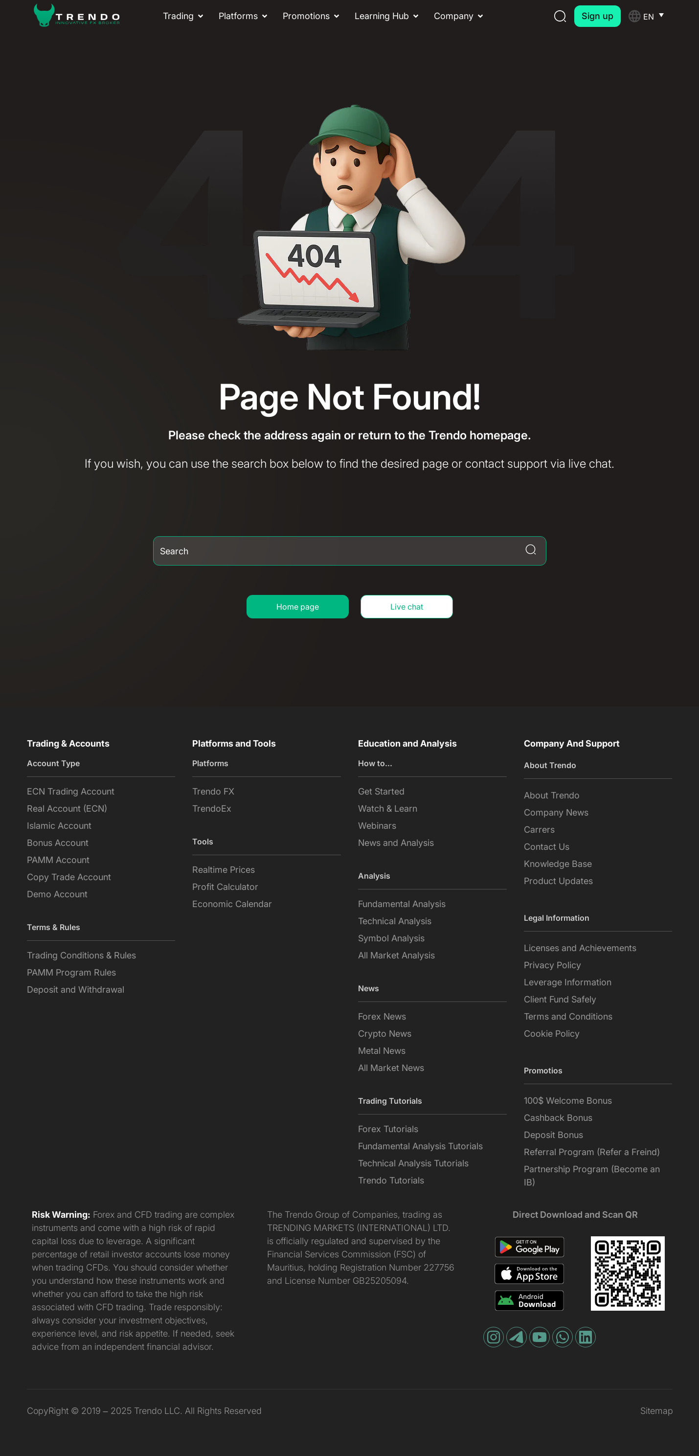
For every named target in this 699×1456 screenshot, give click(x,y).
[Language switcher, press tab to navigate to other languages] (657, 16)
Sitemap (656, 1411)
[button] (184, 15)
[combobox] (349, 551)
